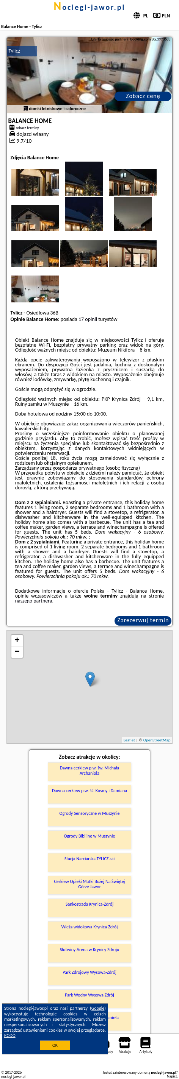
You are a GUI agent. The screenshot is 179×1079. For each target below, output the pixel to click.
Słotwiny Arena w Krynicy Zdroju (89, 949)
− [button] (16, 652)
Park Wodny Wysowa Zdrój (89, 995)
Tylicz (14, 51)
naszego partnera (33, 601)
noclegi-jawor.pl (89, 7)
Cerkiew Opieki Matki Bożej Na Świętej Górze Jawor (89, 884)
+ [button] (16, 640)
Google (98, 1008)
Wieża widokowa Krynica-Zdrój (89, 927)
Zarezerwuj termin (143, 620)
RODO (10, 1035)
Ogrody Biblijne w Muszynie (89, 836)
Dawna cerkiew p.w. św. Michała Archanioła (89, 770)
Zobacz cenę (143, 96)
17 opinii (88, 319)
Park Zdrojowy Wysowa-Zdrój (89, 972)
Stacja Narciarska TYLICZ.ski (89, 858)
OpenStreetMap (157, 740)
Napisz (172, 1076)
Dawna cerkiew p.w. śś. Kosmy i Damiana (89, 790)
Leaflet (129, 740)
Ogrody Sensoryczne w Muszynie (89, 813)
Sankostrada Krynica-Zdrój (89, 904)
